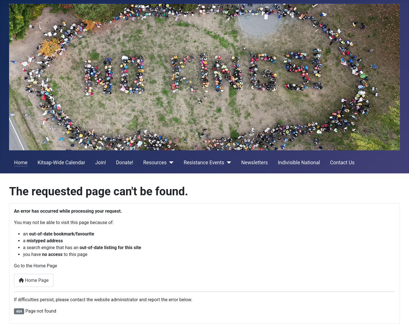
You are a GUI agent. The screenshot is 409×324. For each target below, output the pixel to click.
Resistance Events (204, 162)
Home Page (34, 280)
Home (21, 162)
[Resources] (170, 162)
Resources (154, 162)
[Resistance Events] (227, 162)
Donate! (124, 162)
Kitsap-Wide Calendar (61, 162)
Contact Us (342, 162)
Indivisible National (299, 162)
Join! (100, 162)
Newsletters (254, 162)
